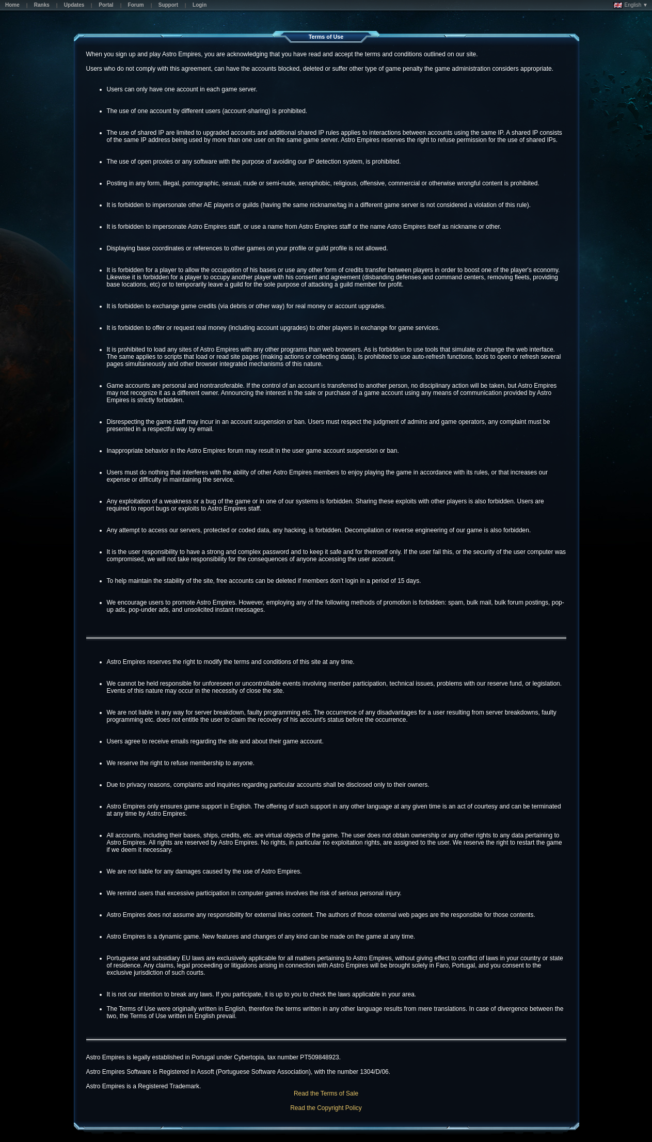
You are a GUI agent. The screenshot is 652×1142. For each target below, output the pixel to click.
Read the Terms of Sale (326, 1093)
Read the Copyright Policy (326, 1108)
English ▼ (630, 5)
